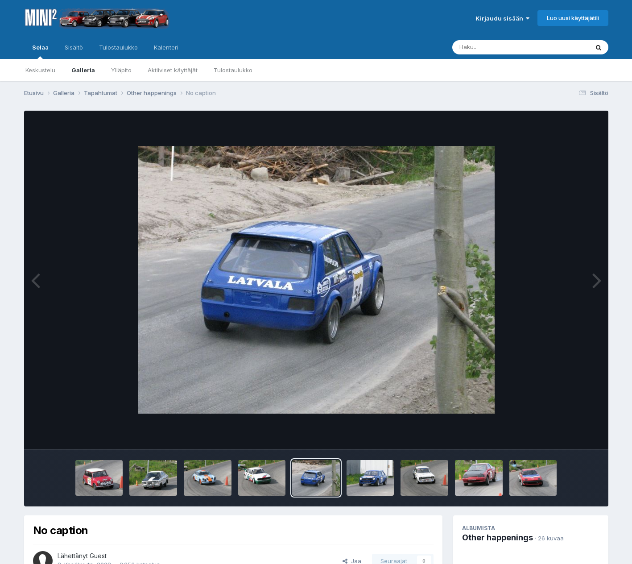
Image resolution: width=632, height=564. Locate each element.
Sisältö (74, 47)
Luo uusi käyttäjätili (573, 17)
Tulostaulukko (233, 70)
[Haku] (504, 47)
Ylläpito (121, 70)
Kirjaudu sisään (502, 18)
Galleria (83, 70)
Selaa (40, 51)
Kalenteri (166, 47)
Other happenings (497, 537)
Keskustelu (40, 70)
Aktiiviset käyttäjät (173, 70)
